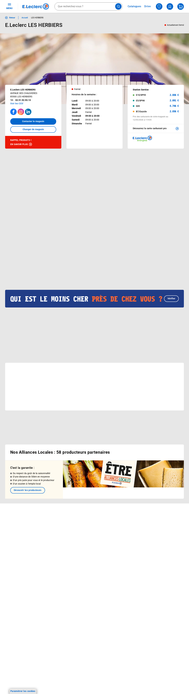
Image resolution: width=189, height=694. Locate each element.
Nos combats (83, 530)
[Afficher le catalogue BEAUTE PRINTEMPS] (49, 241)
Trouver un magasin (87, 559)
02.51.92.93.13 (23, 100)
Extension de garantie (52, 533)
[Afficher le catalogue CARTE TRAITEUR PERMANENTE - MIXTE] (78, 241)
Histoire (81, 521)
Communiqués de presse (89, 555)
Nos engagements (86, 534)
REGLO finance (49, 524)
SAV (114, 533)
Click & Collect (48, 516)
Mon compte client (122, 516)
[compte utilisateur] (170, 6)
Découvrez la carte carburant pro (156, 128)
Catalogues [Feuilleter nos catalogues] (134, 6)
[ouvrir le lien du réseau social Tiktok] (37, 602)
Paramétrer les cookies (22, 691)
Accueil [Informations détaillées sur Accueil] (25, 18)
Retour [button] (12, 18)
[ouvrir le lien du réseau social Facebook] (23, 602)
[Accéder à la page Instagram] (21, 112)
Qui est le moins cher (88, 551)
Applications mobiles (51, 545)
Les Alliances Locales (88, 538)
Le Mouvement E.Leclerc (89, 526)
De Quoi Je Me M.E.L (87, 547)
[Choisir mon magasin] (159, 6)
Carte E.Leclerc (13, 526)
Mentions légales (157, 530)
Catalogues (11, 521)
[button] (176, 182)
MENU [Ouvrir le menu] (9, 6)
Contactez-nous (120, 537)
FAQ (114, 529)
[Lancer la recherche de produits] (118, 6)
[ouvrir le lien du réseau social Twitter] (43, 602)
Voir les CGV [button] (16, 103)
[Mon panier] (180, 6)
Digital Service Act (157, 580)
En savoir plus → (23, 619)
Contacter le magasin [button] (33, 121)
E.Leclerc (52, 558)
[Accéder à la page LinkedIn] (28, 112)
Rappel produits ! (21, 142)
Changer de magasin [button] (33, 129)
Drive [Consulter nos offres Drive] (147, 6)
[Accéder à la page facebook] (13, 112)
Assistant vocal (49, 541)
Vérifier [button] (171, 278)
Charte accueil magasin (53, 570)
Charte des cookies (158, 551)
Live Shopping (12, 538)
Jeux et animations (15, 534)
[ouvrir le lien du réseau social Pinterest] (50, 602)
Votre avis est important (53, 549)
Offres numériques (50, 554)
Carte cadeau (48, 537)
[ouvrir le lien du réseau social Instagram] (30, 602)
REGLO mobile (48, 529)
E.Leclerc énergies (50, 520)
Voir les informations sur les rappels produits (90, 495)
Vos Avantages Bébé (16, 530)
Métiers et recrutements (89, 542)
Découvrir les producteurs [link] (27, 477)
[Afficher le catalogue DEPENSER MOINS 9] (19, 241)
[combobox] (88, 6)
